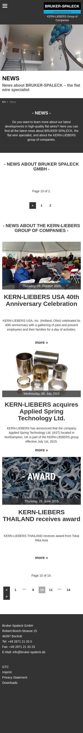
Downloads (9, 682)
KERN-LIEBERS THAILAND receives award (41, 515)
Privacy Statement (14, 677)
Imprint (7, 672)
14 (68, 590)
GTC (5, 667)
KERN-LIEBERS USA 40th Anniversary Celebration (41, 300)
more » (41, 342)
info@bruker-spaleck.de (29, 652)
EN (4, 102)
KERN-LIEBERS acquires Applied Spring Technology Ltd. (41, 411)
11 (51, 590)
